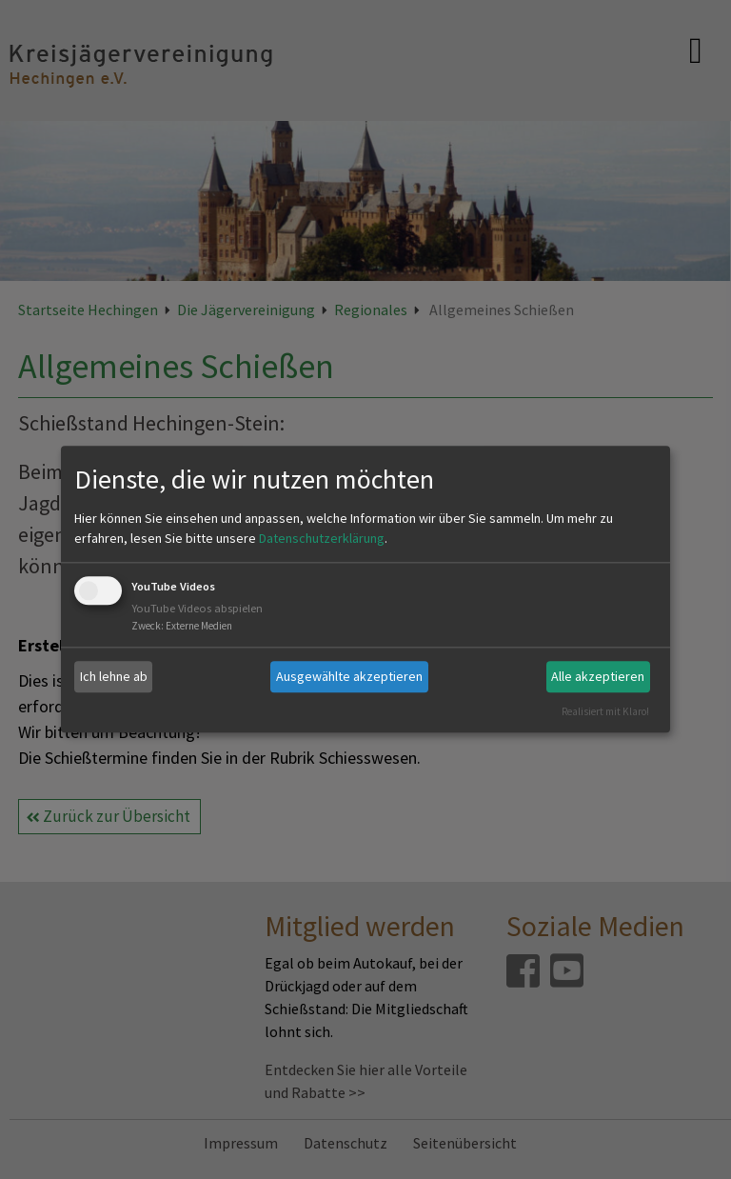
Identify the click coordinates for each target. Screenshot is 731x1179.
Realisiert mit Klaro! (605, 711)
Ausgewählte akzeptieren (349, 676)
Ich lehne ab (114, 676)
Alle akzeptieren (597, 676)
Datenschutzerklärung (322, 538)
